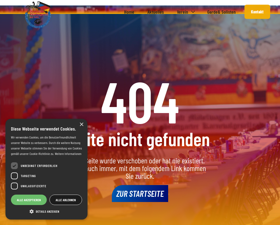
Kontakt (257, 11)
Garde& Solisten (221, 12)
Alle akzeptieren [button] (29, 200)
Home (129, 12)
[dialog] (46, 169)
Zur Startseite (140, 193)
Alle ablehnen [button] (66, 200)
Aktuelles (155, 12)
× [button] (81, 125)
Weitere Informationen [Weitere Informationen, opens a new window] (68, 153)
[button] (186, 11)
